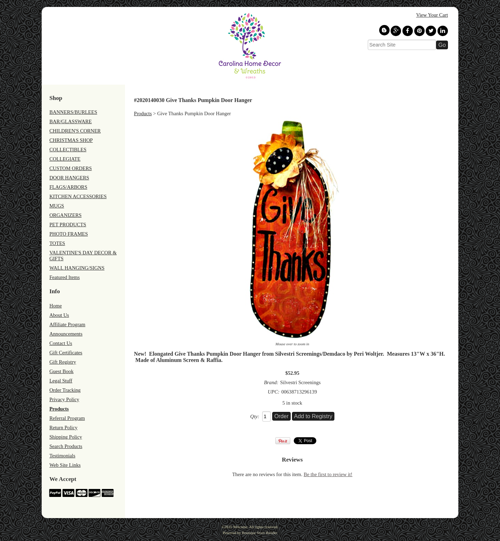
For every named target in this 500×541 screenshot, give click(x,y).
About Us (59, 315)
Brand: (271, 382)
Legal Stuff (60, 380)
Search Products (65, 446)
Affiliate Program (67, 324)
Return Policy (63, 427)
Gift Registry (62, 362)
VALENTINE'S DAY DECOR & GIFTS (83, 255)
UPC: (274, 392)
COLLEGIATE (65, 159)
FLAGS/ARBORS (68, 187)
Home (55, 305)
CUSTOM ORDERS (70, 168)
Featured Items (64, 277)
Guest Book (61, 371)
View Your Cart (432, 15)
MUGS (56, 206)
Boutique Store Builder (259, 533)
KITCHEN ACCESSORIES (78, 196)
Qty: (254, 416)
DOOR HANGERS (69, 177)
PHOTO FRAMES (68, 234)
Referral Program (67, 418)
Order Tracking (65, 390)
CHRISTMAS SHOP (71, 140)
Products (59, 409)
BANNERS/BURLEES (73, 112)
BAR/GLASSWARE (70, 121)
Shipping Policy (65, 437)
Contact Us (60, 343)
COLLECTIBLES (67, 149)
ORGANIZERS (65, 215)
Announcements (65, 334)
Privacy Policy (64, 399)
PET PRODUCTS (67, 224)
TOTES (57, 243)
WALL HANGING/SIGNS (77, 268)
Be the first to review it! (328, 474)
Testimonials (62, 455)
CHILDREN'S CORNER (75, 131)
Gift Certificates (65, 352)
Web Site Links (65, 465)
